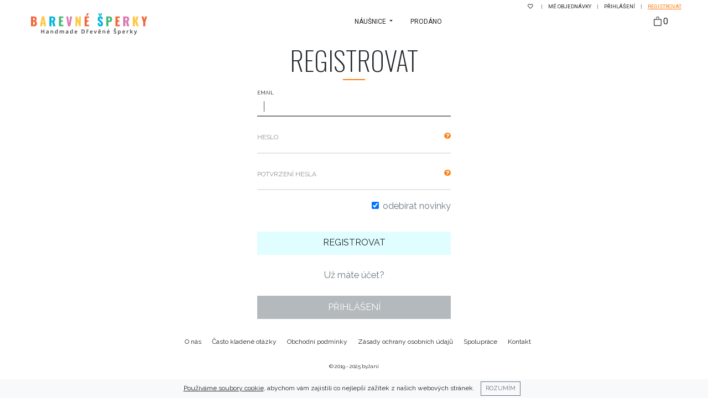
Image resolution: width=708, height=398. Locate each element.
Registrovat (664, 6)
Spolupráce (480, 341)
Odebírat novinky (417, 206)
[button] (374, 21)
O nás (193, 341)
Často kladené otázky (244, 341)
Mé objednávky (570, 6)
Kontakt (519, 341)
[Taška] (661, 21)
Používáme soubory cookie (224, 388)
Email (265, 93)
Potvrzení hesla (286, 174)
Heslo (267, 137)
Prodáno (426, 21)
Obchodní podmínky (317, 341)
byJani (370, 366)
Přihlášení (620, 6)
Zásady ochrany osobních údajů (405, 341)
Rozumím (501, 388)
